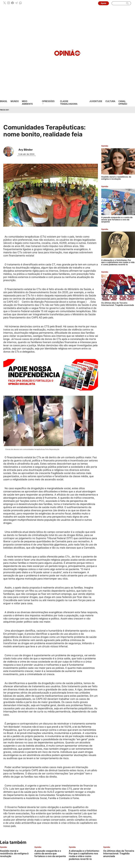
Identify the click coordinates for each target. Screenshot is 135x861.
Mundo (15, 101)
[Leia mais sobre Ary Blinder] (9, 151)
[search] (127, 3)
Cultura (110, 101)
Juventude (95, 101)
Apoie (103, 3)
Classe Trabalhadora (68, 102)
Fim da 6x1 (4, 110)
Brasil (3, 101)
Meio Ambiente (27, 102)
